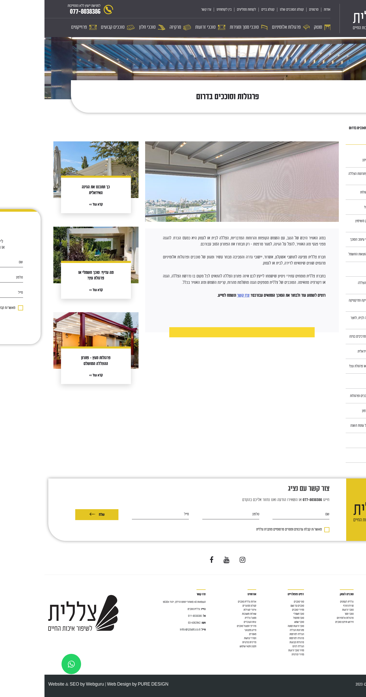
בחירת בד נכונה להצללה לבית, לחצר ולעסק (327, 320)
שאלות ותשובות (204, 614)
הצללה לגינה (254, 646)
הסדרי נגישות (206, 638)
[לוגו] (331, 18)
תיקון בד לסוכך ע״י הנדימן (333, 160)
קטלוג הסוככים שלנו (247, 9)
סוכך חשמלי (254, 614)
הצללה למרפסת (355, 609)
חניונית (345, 381)
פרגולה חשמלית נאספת (351, 638)
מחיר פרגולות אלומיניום (351, 642)
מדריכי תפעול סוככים (202, 626)
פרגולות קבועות (252, 642)
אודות (282, 9)
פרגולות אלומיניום (300, 618)
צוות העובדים (205, 622)
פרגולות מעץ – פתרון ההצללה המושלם (331, 285)
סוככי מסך (357, 626)
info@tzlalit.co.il (145, 629)
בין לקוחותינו (179, 9)
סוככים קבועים (355, 646)
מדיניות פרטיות (205, 642)
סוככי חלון (357, 630)
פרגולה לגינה (356, 618)
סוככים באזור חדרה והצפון (333, 411)
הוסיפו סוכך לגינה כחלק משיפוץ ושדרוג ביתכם (330, 223)
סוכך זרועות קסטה (251, 626)
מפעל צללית (206, 618)
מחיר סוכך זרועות (252, 650)
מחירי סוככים (254, 609)
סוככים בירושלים (339, 455)
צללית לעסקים (302, 601)
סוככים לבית (356, 601)
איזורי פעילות (205, 609)
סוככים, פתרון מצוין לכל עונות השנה (327, 425)
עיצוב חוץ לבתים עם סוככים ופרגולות (327, 396)
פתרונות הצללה (252, 630)
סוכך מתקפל (254, 618)
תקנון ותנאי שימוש (203, 646)
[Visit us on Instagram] (198, 560)
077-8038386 (150, 616)
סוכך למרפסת (356, 605)
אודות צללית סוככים (202, 601)
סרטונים (269, 9)
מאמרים (341, 128)
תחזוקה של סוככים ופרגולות (332, 192)
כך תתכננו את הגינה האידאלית (331, 351)
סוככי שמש (255, 622)
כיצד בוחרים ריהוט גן (336, 440)
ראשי (352, 128)
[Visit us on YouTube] (182, 560)
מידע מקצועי (206, 630)
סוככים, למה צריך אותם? (334, 207)
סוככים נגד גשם (253, 605)
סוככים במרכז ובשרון (336, 269)
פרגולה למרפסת (252, 638)
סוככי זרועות (356, 622)
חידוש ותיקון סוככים (300, 622)
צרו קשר (162, 9)
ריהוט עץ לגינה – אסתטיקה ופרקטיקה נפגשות (326, 302)
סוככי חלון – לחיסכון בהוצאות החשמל (326, 254)
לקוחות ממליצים (201, 9)
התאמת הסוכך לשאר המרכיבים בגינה (327, 336)
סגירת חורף (304, 605)
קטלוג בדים (223, 9)
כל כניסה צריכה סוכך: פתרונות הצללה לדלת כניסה (326, 176)
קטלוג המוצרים (205, 605)
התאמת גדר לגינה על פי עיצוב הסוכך (327, 239)
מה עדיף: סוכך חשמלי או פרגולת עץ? (326, 366)
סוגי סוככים (254, 601)
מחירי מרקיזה (253, 654)
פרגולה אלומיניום (354, 634)
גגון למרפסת (356, 614)
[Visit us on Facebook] (167, 560)
